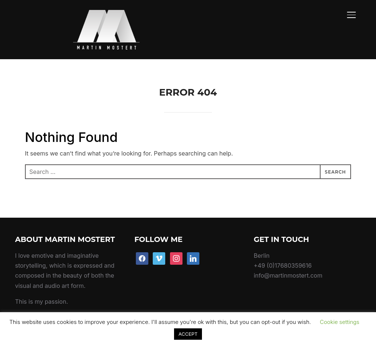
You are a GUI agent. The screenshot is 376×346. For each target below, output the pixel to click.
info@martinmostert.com (288, 258)
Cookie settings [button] (339, 321)
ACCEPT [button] (188, 334)
